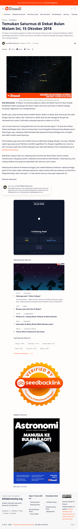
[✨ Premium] (6, 14)
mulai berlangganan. (51, 3)
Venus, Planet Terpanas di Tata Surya (30, 332)
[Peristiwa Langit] (32, 14)
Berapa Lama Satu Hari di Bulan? (28, 309)
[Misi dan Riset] (45, 14)
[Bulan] (25, 306)
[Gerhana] (66, 14)
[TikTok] (21, 511)
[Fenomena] (33, 344)
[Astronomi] (27, 293)
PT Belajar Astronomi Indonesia (23, 525)
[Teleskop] (74, 14)
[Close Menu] (75, 3)
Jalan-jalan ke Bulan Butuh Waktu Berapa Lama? (34, 324)
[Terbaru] (20, 344)
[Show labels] (24, 353)
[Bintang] (44, 348)
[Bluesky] (14, 511)
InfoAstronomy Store (10, 150)
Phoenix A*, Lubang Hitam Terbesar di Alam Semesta (36, 317)
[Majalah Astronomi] (18, 14)
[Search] (74, 8)
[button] (71, 8)
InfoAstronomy (51, 502)
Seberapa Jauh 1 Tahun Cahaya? (28, 296)
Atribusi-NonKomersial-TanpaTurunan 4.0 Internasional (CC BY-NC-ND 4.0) (68, 514)
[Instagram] (5, 511)
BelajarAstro (50, 511)
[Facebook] (13, 513)
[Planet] (34, 329)
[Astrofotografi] (56, 14)
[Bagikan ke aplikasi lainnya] (32, 49)
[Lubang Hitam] (28, 314)
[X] (10, 511)
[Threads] (6, 513)
